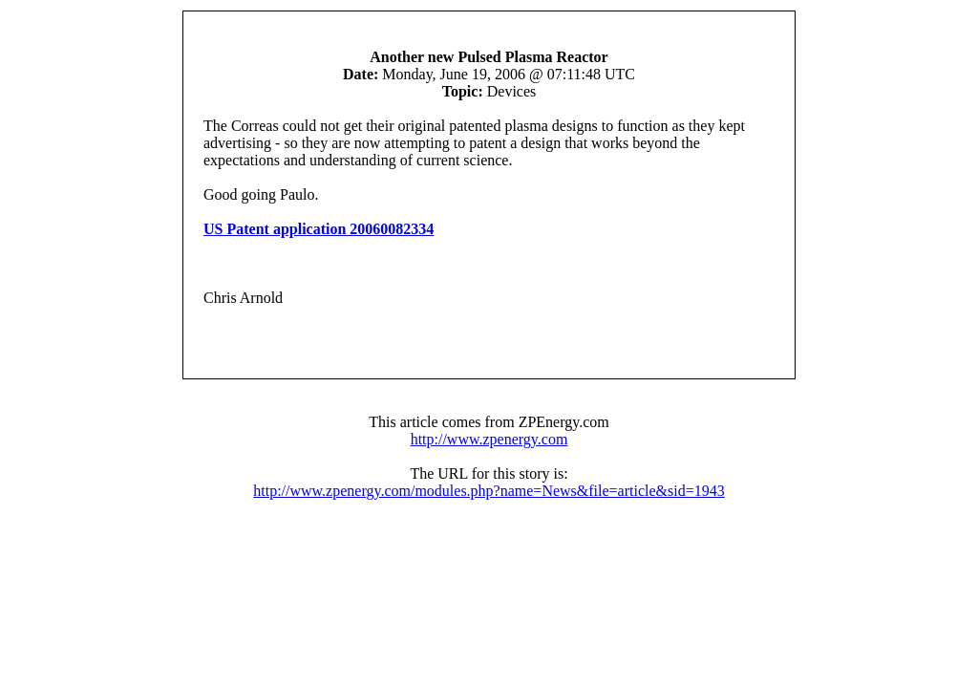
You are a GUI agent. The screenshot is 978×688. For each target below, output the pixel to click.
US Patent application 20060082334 (318, 229)
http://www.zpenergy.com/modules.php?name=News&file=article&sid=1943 (488, 491)
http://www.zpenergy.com (489, 439)
